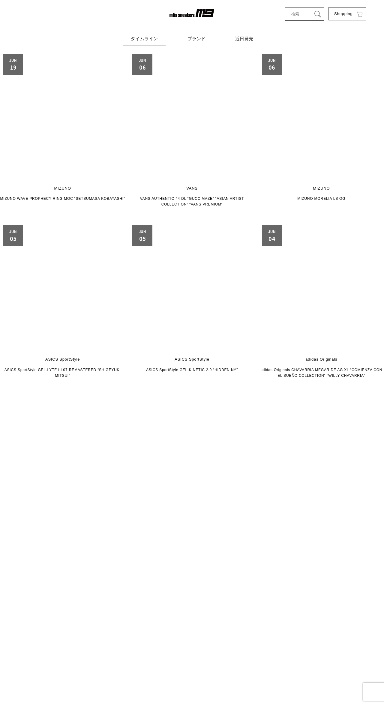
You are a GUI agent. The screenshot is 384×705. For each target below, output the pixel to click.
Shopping (343, 14)
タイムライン (145, 39)
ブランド (197, 39)
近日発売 (243, 39)
